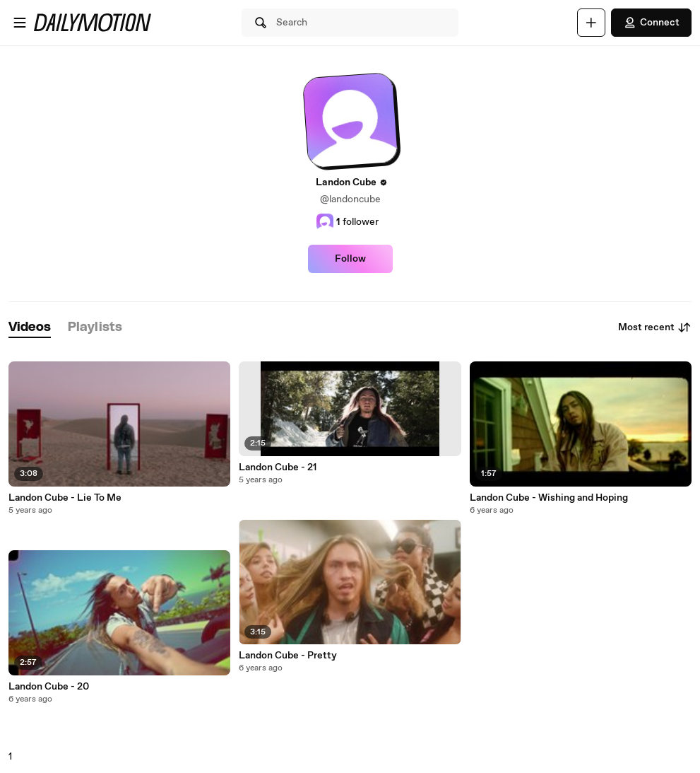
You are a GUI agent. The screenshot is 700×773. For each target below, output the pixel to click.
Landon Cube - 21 (277, 467)
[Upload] (591, 22)
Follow (350, 258)
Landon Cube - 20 (48, 686)
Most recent (655, 327)
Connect (651, 23)
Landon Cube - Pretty (288, 655)
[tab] (29, 328)
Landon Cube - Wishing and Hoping (549, 498)
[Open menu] (19, 22)
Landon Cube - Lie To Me (64, 498)
